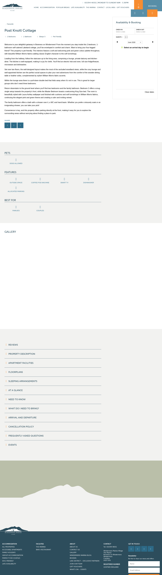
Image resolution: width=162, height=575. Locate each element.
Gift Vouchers (123, 7)
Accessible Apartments (12, 535)
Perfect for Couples (11, 543)
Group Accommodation (12, 541)
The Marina (91, 7)
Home (36, 7)
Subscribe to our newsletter (144, 562)
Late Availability (78, 7)
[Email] (144, 555)
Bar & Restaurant (43, 535)
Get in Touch (134, 529)
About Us (74, 532)
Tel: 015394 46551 (110, 532)
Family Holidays (9, 538)
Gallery (73, 538)
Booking (152, 6)
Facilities (40, 529)
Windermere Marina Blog (80, 541)
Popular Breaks (63, 7)
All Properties (8, 532)
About (72, 529)
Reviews (73, 543)
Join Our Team (76, 549)
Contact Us (75, 535)
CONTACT (107, 529)
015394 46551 (90, 3)
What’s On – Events (78, 555)
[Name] (144, 549)
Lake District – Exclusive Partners (84, 546)
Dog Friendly (8, 546)
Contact (101, 7)
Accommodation (47, 7)
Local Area (110, 7)
